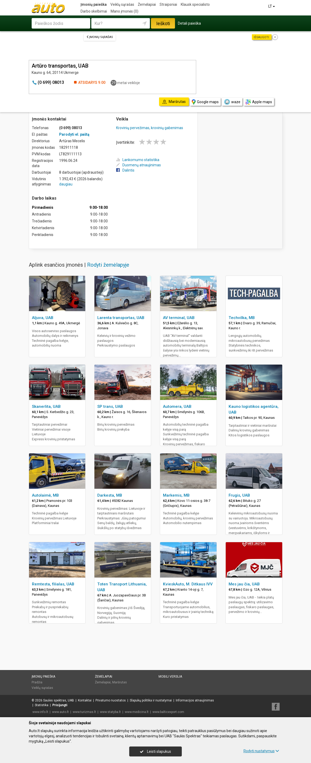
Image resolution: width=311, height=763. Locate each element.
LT (272, 6)
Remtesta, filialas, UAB (53, 584)
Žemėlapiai (147, 4)
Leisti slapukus (155, 751)
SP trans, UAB (110, 406)
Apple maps (258, 102)
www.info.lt (40, 712)
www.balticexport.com (168, 712)
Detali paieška (189, 23)
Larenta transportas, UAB (120, 317)
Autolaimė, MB (45, 495)
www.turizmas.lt (84, 712)
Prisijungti (59, 705)
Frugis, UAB (239, 495)
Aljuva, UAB (42, 317)
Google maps (205, 102)
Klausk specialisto (195, 4)
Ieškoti (163, 23)
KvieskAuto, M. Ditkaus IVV (188, 584)
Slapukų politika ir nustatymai (151, 700)
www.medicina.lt (137, 712)
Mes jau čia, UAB (244, 584)
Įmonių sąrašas (99, 37)
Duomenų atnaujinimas (138, 165)
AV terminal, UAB (179, 317)
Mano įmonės (124, 11)
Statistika (41, 705)
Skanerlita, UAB (46, 406)
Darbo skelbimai (94, 11)
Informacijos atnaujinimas (195, 700)
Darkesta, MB (109, 495)
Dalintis (125, 170)
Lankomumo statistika (137, 160)
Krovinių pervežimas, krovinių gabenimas (149, 128)
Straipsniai (168, 4)
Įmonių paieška (94, 4)
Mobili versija (170, 676)
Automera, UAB (177, 406)
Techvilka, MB (242, 317)
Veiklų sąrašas (122, 4)
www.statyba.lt (110, 712)
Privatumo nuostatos (110, 700)
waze (232, 101)
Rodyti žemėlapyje (108, 265)
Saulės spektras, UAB (58, 700)
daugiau (65, 184)
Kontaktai (85, 700)
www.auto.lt (60, 712)
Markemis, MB (176, 495)
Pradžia (37, 682)
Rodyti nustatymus (261, 751)
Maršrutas (119, 682)
